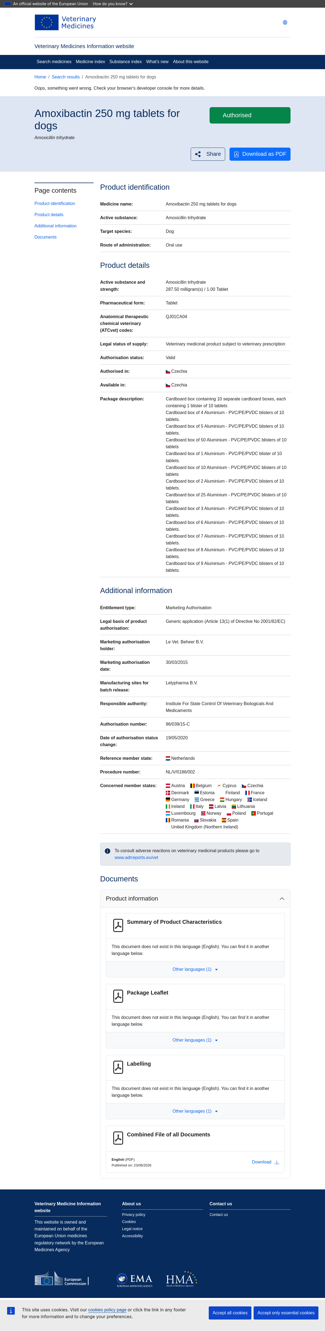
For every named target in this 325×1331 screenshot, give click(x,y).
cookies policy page (107, 1309)
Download (265, 1162)
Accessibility (132, 1236)
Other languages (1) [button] (195, 969)
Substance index (125, 61)
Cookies (129, 1221)
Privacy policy (134, 1214)
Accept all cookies (230, 1313)
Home (40, 77)
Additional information (55, 226)
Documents (45, 237)
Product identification (54, 203)
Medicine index (90, 61)
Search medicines (54, 61)
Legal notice (132, 1229)
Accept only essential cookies (286, 1313)
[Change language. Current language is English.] (285, 22)
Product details (48, 214)
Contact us (219, 1214)
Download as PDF (260, 154)
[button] (208, 154)
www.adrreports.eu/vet (136, 857)
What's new (157, 61)
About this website (190, 61)
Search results (66, 77)
